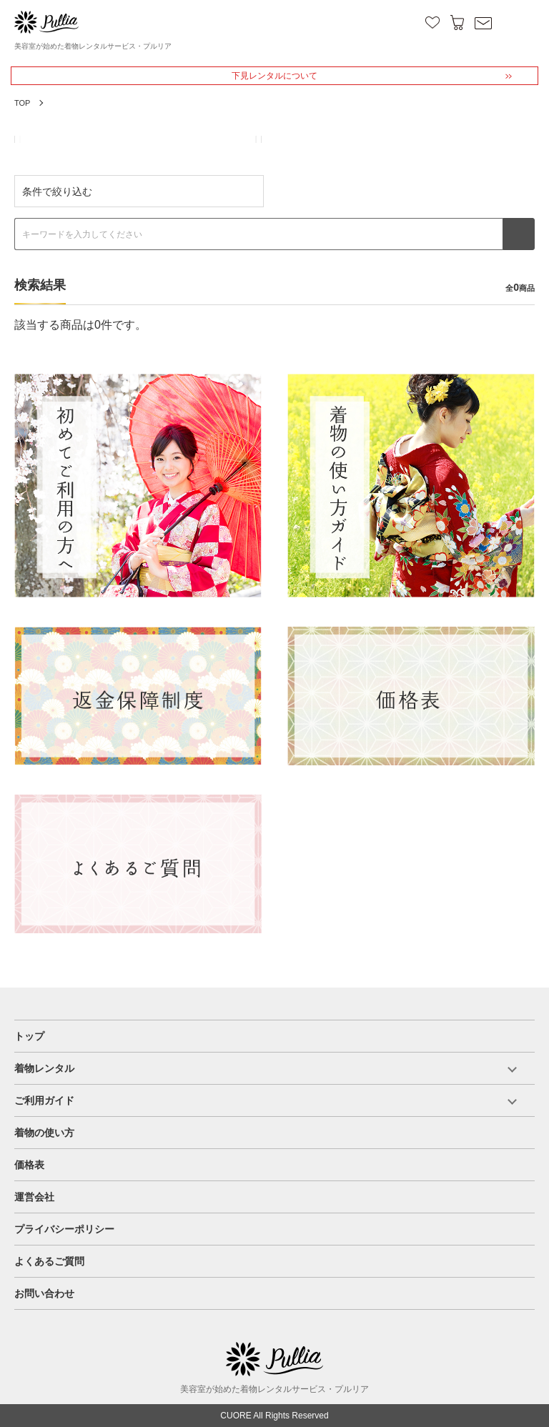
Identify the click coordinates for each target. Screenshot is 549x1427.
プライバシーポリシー (64, 1229)
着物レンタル (44, 1068)
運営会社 (34, 1197)
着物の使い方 (44, 1132)
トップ (29, 1036)
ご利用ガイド (44, 1100)
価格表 (29, 1164)
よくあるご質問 (49, 1261)
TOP (22, 103)
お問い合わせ (44, 1293)
